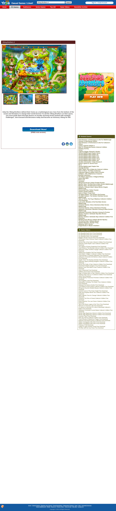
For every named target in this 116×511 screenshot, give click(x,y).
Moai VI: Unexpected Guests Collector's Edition (92, 147)
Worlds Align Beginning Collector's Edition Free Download (94, 313)
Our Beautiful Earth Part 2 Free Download (90, 234)
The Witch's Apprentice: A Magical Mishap (91, 177)
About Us (53, 506)
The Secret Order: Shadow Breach (88, 221)
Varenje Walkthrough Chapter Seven (89, 153)
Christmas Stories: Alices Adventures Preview (92, 208)
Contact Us (81, 506)
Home (29, 505)
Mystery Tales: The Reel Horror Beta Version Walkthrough (95, 184)
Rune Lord (81, 179)
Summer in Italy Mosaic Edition (87, 141)
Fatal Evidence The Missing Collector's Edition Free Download (95, 248)
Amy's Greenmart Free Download (87, 270)
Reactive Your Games (46, 505)
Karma (80, 150)
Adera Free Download (84, 276)
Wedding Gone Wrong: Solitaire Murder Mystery (92, 219)
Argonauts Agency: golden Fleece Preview (91, 172)
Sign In (94, 2)
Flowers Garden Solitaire (85, 191)
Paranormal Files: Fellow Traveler (88, 190)
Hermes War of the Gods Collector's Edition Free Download (95, 242)
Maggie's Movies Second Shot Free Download (91, 237)
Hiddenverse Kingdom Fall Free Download (90, 252)
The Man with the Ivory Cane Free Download (91, 328)
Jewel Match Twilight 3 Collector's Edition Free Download (94, 254)
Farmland (81, 181)
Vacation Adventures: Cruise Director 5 (90, 162)
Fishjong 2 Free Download (85, 325)
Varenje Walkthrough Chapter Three (89, 159)
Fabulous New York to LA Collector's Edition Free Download (95, 274)
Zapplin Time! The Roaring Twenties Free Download (93, 260)
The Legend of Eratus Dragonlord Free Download (92, 246)
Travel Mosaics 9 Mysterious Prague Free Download (93, 319)
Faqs (76, 505)
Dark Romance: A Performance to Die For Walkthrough (94, 140)
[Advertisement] (58, 25)
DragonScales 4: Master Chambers (88, 225)
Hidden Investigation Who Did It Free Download (91, 322)
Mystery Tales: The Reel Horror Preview (90, 185)
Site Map (74, 506)
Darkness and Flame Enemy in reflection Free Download (94, 320)
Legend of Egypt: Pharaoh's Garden (89, 151)
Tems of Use (68, 506)
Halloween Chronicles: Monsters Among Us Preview (94, 212)
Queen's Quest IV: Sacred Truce (88, 163)
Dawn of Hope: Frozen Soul (86, 193)
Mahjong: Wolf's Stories (85, 224)
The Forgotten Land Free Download (88, 280)
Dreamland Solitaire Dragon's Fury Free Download (92, 266)
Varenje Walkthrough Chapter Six (88, 154)
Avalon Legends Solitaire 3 (86, 145)
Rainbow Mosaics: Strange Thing (88, 222)
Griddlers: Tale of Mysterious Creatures (90, 174)
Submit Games (36, 505)
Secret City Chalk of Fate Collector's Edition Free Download (95, 264)
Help (79, 505)
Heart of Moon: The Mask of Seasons (89, 171)
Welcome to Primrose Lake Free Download (90, 306)
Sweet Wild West (83, 178)
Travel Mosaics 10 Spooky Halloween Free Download (93, 255)
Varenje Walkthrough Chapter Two (88, 160)
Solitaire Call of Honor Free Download (89, 271)
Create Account (102, 2)
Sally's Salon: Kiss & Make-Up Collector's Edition (93, 169)
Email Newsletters (57, 505)
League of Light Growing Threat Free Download (91, 326)
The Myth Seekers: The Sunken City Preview (91, 194)
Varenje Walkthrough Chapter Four (88, 157)
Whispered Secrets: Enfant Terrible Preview (91, 182)
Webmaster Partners (68, 505)
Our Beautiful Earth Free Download (88, 236)
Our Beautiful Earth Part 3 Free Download (90, 233)
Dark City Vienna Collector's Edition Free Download (92, 317)
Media (48, 506)
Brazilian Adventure (84, 175)
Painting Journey (83, 148)
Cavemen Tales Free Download (87, 316)
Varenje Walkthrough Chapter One (88, 166)
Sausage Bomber (83, 168)
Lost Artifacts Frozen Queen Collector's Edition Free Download (95, 286)
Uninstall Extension (87, 505)
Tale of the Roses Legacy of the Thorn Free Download (93, 304)
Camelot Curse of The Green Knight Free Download (93, 291)
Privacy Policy (60, 506)
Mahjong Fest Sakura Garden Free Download (91, 285)
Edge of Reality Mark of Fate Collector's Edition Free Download (96, 273)
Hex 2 (80, 165)
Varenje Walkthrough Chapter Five (88, 156)
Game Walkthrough (41, 506)
